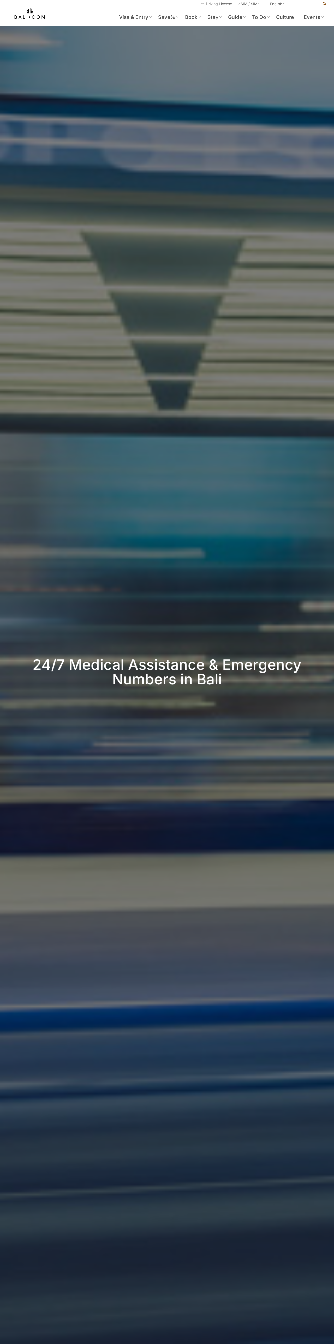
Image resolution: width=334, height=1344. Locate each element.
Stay (214, 17)
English (277, 3)
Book (193, 17)
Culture (286, 17)
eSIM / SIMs (248, 4)
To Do (261, 17)
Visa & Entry (135, 17)
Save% (168, 17)
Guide (237, 17)
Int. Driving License (215, 4)
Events (314, 17)
